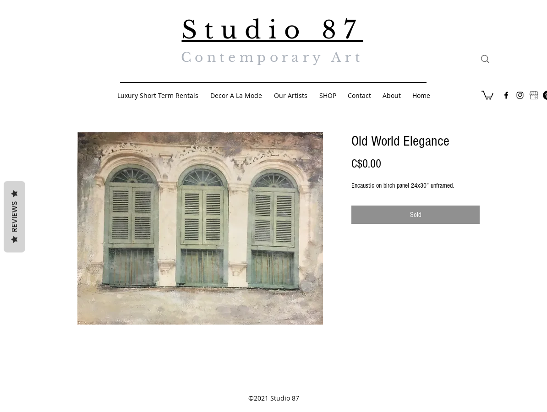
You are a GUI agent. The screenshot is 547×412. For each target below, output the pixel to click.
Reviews (14, 217)
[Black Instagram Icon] (520, 95)
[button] (487, 95)
